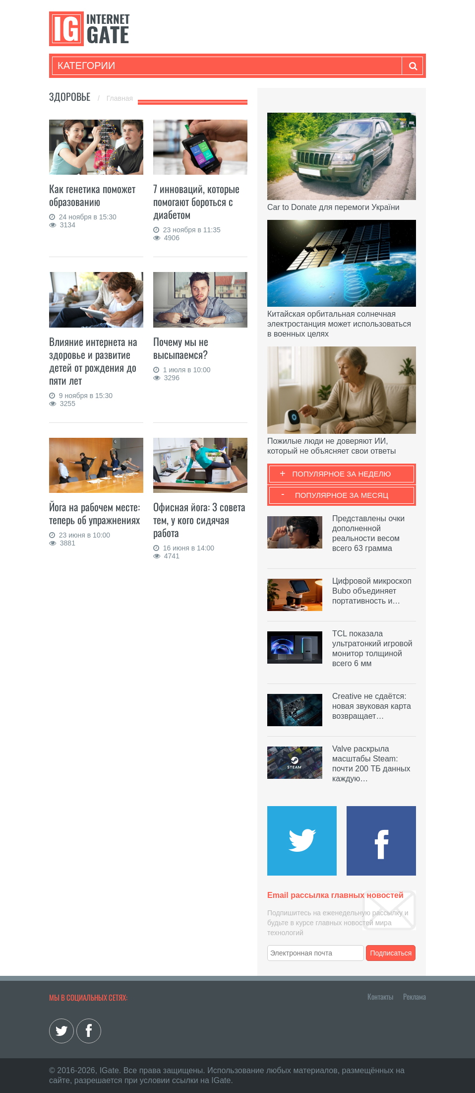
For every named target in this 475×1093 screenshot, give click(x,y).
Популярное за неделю (342, 474)
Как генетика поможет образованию (92, 195)
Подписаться (391, 953)
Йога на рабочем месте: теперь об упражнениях (94, 513)
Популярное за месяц (341, 495)
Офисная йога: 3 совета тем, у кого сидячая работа (199, 519)
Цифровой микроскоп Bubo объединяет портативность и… (372, 591)
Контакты (380, 996)
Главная (120, 98)
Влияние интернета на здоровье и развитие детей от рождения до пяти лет (93, 361)
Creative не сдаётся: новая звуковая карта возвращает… (371, 706)
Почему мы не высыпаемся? (180, 348)
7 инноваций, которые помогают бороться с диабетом (196, 201)
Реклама (414, 996)
